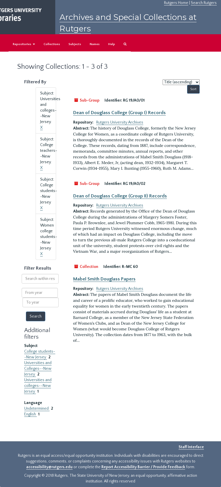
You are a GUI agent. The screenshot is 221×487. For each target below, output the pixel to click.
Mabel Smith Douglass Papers (104, 279)
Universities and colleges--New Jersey (38, 386)
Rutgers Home (176, 3)
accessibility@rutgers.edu (49, 467)
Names (95, 44)
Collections (52, 44)
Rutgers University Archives (119, 122)
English (30, 414)
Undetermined (37, 408)
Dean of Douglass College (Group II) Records (120, 196)
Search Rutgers (204, 3)
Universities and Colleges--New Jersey (38, 369)
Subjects (75, 44)
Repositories (24, 44)
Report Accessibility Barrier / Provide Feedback (143, 467)
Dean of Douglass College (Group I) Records (119, 112)
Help (111, 44)
